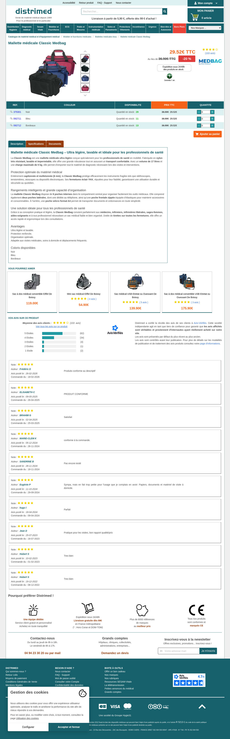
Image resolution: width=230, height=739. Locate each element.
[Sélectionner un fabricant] (205, 28)
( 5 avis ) (143, 302)
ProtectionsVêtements (124, 28)
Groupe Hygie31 (123, 715)
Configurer (28, 727)
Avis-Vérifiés (200, 323)
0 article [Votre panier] (206, 18)
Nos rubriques (112, 678)
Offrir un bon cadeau (115, 671)
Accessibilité (69, 2)
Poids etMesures (81, 28)
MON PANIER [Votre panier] (205, 10)
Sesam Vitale (40, 28)
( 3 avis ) (195, 302)
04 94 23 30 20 (34, 653)
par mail (55, 653)
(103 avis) (210, 53)
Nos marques (111, 675)
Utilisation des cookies (27, 718)
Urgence (152, 27)
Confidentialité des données (69, 685)
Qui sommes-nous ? (16, 671)
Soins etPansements (111, 28)
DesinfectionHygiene (13, 28)
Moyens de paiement (16, 678)
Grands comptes (113, 692)
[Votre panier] (195, 17)
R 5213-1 (180, 722)
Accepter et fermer (69, 727)
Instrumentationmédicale (96, 28)
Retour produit (86, 2)
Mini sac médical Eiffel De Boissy (83, 294)
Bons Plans (179, 27)
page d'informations (210, 343)
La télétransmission (114, 685)
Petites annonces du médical (119, 688)
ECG (67, 27)
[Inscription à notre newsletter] (179, 651)
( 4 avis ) (92, 299)
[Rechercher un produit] (121, 11)
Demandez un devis (115, 653)
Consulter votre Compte (67, 681)
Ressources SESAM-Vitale (118, 681)
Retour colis (12, 675)
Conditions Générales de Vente (21, 681)
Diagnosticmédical (27, 28)
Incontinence (139, 27)
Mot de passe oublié (65, 678)
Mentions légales (14, 685)
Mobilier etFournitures (53, 28)
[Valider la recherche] (164, 11)
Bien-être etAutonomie (166, 28)
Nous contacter (123, 2)
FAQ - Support (104, 2)
